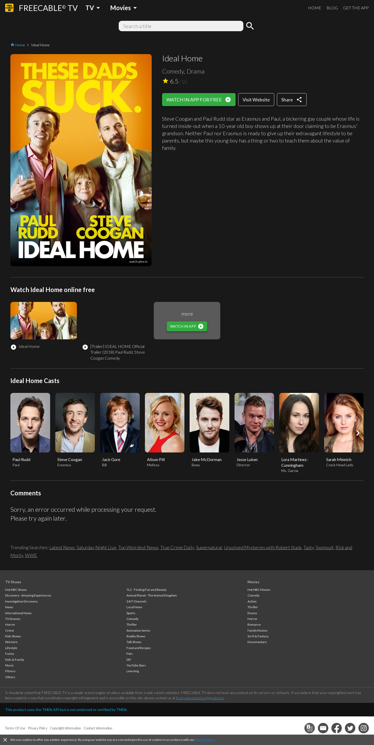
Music (9, 665)
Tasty (308, 547)
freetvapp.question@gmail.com (200, 698)
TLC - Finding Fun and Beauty (146, 590)
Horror (10, 624)
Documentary (257, 642)
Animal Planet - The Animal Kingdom (151, 595)
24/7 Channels (136, 601)
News (9, 607)
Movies (253, 582)
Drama (252, 613)
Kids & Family (14, 660)
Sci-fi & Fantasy (258, 636)
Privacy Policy (204, 740)
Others (10, 677)
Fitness (10, 671)
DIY (128, 660)
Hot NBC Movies (259, 590)
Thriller (131, 624)
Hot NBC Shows (16, 590)
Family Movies (258, 630)
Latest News (62, 547)
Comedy (132, 619)
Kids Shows (13, 636)
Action (252, 601)
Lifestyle (11, 648)
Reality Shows (135, 636)
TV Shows (13, 582)
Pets (129, 654)
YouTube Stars (136, 665)
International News (18, 613)
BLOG (332, 7)
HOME (314, 7)
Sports (130, 613)
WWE (31, 555)
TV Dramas (13, 619)
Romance (254, 624)
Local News (134, 607)
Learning (132, 671)
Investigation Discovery (21, 601)
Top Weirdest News (138, 547)
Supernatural (209, 547)
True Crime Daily (177, 547)
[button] (358, 433)
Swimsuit (325, 547)
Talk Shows (134, 642)
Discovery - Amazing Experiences (28, 595)
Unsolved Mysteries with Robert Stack (263, 547)
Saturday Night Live (96, 547)
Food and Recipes (138, 648)
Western (11, 642)
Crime (9, 630)
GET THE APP (356, 7)
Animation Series (138, 630)
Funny (9, 654)
